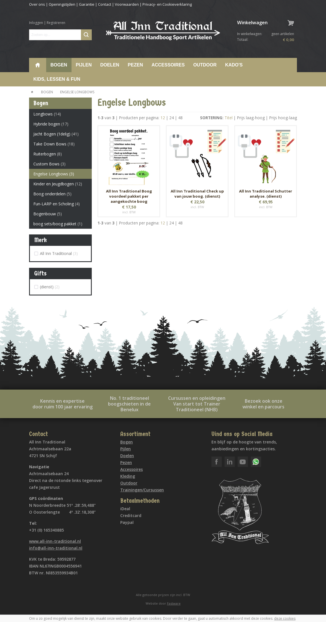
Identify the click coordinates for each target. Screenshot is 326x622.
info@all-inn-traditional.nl (55, 548)
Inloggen (36, 22)
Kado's (234, 64)
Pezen (135, 64)
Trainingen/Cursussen (142, 490)
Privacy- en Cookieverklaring (167, 4)
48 (180, 117)
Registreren (56, 22)
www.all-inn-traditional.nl (55, 541)
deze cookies (285, 618)
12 (162, 117)
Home (37, 65)
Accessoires (168, 64)
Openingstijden (62, 4)
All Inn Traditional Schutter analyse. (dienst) (265, 194)
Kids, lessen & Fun (56, 79)
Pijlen (84, 64)
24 (171, 117)
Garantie (86, 4)
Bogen (58, 64)
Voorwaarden (127, 4)
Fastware (174, 603)
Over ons (37, 4)
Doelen (109, 64)
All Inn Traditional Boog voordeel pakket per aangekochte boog (129, 196)
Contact (104, 4)
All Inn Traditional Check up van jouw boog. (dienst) (197, 194)
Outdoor (205, 64)
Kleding (127, 476)
